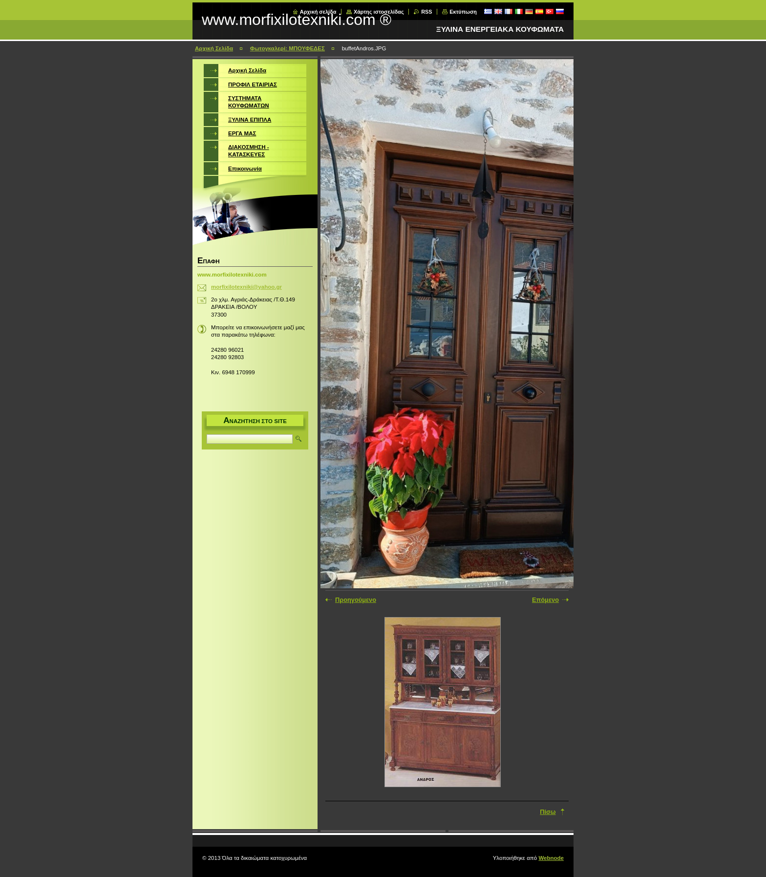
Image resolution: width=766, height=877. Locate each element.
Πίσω (547, 811)
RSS (426, 12)
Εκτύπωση (463, 12)
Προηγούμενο (355, 599)
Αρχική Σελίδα (214, 48)
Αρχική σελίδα (318, 12)
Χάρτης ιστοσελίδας (379, 12)
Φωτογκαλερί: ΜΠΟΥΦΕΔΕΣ (287, 48)
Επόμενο (545, 599)
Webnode (551, 858)
